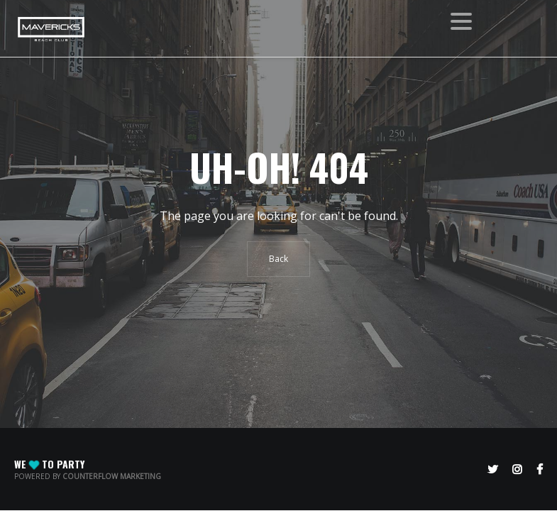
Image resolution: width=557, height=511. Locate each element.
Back (278, 259)
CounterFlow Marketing (111, 476)
